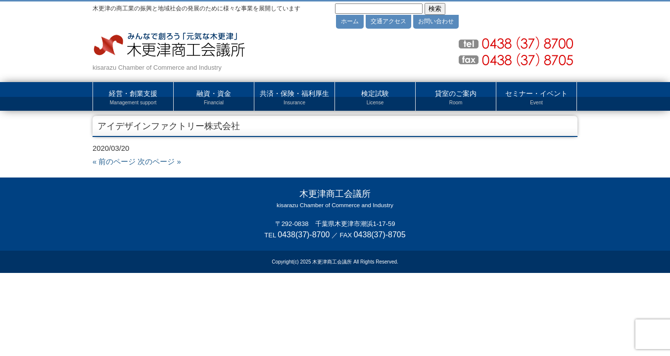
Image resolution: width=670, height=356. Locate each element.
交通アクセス (388, 21)
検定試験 (375, 97)
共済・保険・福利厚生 (294, 97)
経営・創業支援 (133, 97)
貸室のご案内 (456, 97)
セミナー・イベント (536, 97)
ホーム (350, 21)
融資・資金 (214, 97)
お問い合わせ (436, 21)
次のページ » (159, 162)
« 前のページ (114, 162)
